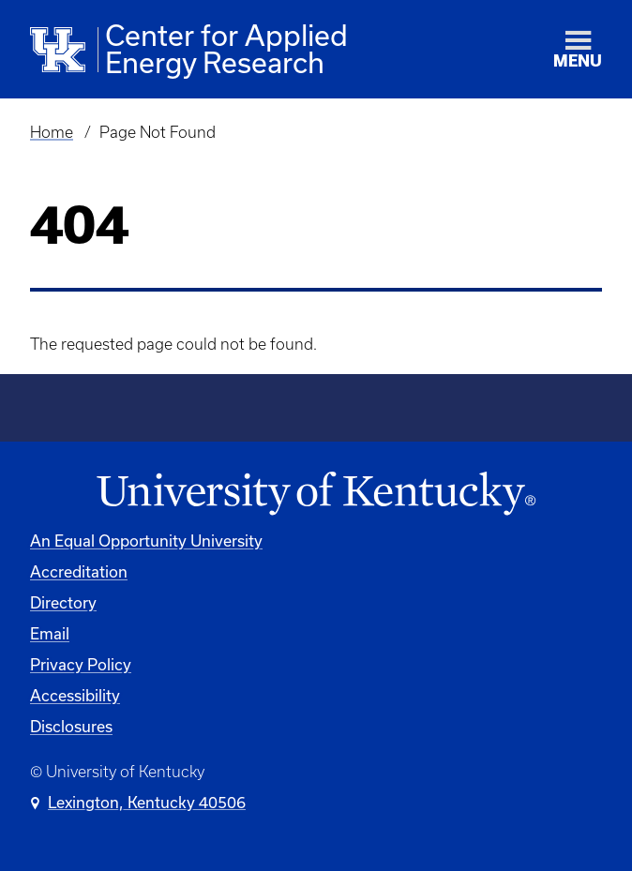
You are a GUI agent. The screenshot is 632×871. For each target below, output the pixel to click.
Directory (63, 602)
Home (51, 132)
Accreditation (79, 571)
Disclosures (71, 726)
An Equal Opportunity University (146, 540)
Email (49, 633)
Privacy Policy (80, 664)
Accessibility (75, 695)
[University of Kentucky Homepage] (316, 494)
